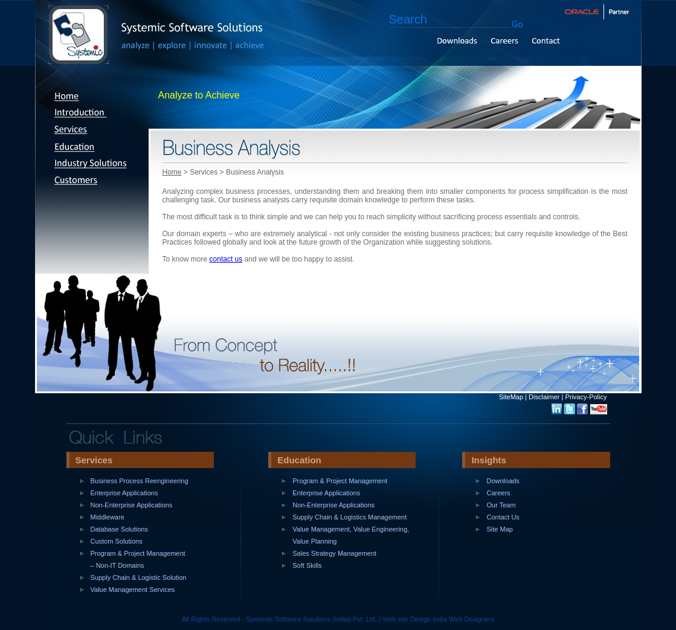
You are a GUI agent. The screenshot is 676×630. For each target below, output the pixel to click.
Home (172, 172)
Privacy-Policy (586, 396)
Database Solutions (119, 529)
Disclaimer (544, 396)
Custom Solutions (117, 541)
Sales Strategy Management (334, 553)
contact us (226, 259)
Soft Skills (306, 565)
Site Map (499, 529)
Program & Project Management (339, 480)
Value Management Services (133, 589)
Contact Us (502, 517)
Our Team (500, 505)
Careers (498, 493)
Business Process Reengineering (139, 480)
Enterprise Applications (124, 493)
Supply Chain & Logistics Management (349, 517)
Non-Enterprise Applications (132, 505)
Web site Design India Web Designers (438, 619)
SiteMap (511, 396)
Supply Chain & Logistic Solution (139, 577)
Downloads (502, 480)
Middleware (107, 517)
